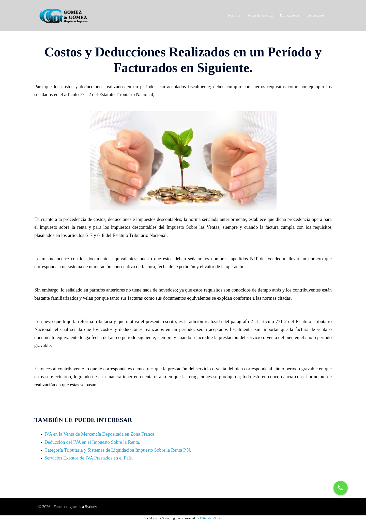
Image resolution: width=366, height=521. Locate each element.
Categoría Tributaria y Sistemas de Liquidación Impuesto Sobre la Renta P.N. (117, 450)
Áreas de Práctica (260, 15)
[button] (340, 488)
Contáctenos (315, 15)
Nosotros (234, 15)
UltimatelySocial (211, 518)
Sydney (91, 506)
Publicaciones (290, 15)
